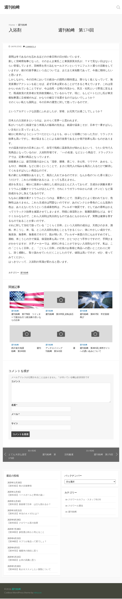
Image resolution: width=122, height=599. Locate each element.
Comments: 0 (30, 46)
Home (12, 24)
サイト (14, 423)
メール (15, 414)
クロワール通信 (75, 506)
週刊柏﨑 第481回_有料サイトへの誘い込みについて (95, 349)
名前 (14, 405)
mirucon (38, 593)
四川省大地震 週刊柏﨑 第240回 (26, 349)
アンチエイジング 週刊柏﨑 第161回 (60, 349)
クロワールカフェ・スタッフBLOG (84, 500)
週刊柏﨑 (22, 24)
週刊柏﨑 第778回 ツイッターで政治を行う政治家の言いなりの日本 (26, 317)
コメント (15, 381)
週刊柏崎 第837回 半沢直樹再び (94, 316)
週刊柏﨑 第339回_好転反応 (60, 314)
